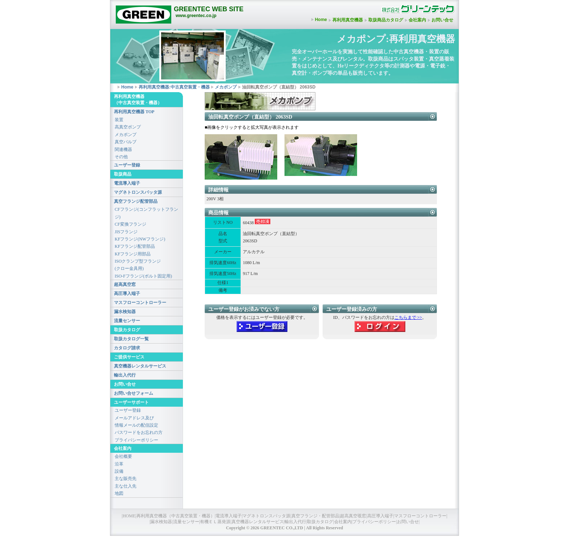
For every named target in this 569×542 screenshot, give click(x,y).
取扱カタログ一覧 (131, 338)
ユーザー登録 (127, 165)
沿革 (119, 464)
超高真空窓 (125, 284)
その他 (121, 156)
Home (321, 19)
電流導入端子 (127, 183)
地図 (119, 493)
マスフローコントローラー (140, 302)
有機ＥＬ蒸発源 (215, 521)
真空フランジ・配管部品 (315, 515)
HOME (129, 515)
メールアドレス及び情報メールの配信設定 (136, 421)
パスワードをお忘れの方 (139, 432)
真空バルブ (125, 141)
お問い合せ (442, 19)
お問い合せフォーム (133, 393)
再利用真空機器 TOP (134, 111)
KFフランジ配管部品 (135, 246)
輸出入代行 (125, 375)
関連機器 (123, 149)
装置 (119, 119)
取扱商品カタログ (385, 19)
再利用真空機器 (347, 19)
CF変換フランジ (130, 224)
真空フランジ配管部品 (135, 201)
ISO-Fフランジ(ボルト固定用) (143, 276)
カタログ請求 (127, 347)
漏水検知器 (125, 311)
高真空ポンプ (128, 127)
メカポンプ (226, 87)
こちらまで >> (408, 317)
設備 (119, 471)
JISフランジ (126, 231)
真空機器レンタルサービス (140, 366)
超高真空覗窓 (353, 515)
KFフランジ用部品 (133, 253)
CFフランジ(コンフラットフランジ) (146, 213)
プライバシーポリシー (136, 440)
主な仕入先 (125, 486)
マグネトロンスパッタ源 (138, 192)
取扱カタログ (320, 521)
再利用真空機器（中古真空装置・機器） (175, 515)
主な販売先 (125, 478)
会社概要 (123, 456)
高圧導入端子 (127, 293)
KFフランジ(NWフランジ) (140, 239)
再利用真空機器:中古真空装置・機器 (174, 87)
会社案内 (417, 19)
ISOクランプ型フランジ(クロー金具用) (138, 265)
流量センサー (127, 320)
